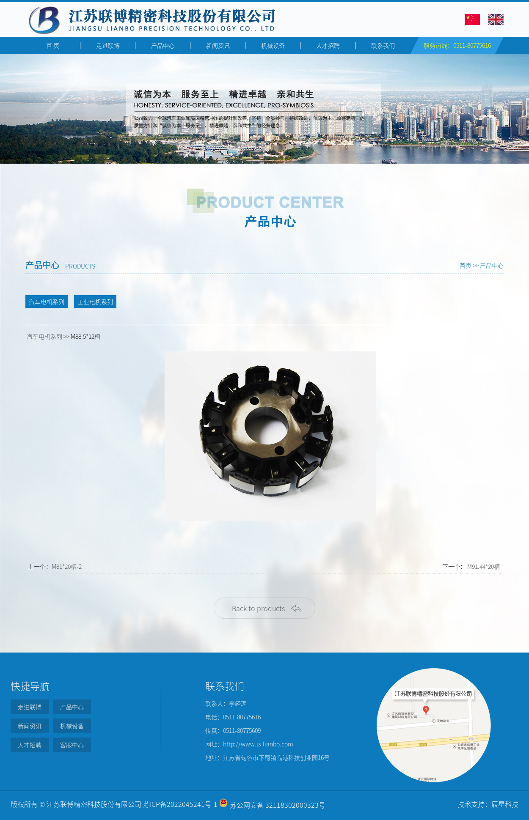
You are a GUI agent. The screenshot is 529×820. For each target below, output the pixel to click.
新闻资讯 (218, 45)
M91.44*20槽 (483, 566)
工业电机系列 (95, 301)
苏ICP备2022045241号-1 (180, 804)
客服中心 (72, 744)
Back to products (258, 608)
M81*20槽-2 (67, 566)
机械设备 (273, 45)
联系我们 (383, 45)
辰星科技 (504, 804)
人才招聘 (328, 45)
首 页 (52, 45)
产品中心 (163, 45)
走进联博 (108, 45)
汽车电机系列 (46, 301)
